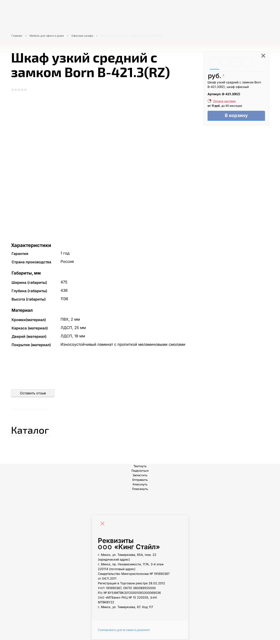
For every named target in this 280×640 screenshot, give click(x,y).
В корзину (236, 116)
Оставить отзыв (33, 394)
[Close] (103, 524)
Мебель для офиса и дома (47, 35)
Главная (16, 35)
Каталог (32, 429)
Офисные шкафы (82, 35)
